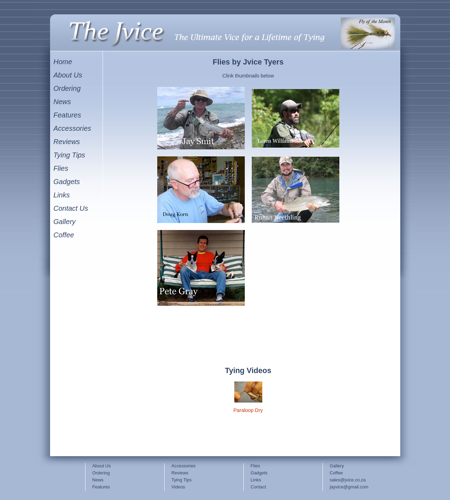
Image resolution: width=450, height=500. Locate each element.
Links (256, 479)
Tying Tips (182, 479)
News (98, 479)
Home (63, 62)
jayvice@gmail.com (349, 486)
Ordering (101, 472)
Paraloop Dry (248, 410)
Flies (255, 465)
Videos (178, 486)
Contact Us (71, 208)
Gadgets (259, 472)
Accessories (184, 465)
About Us (101, 465)
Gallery (337, 465)
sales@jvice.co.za (348, 479)
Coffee (336, 472)
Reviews (180, 472)
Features (101, 486)
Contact (258, 486)
